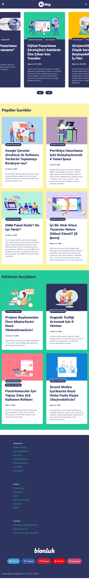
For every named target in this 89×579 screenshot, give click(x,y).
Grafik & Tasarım (57, 144)
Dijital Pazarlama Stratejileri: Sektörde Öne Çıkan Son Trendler (44, 52)
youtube (58, 561)
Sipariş (15, 496)
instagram (74, 561)
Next (48, 92)
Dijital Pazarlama (35, 40)
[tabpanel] (44, 49)
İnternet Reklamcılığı (20, 451)
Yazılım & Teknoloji (13, 385)
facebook (28, 561)
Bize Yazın (17, 504)
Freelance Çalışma (13, 311)
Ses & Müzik (17, 467)
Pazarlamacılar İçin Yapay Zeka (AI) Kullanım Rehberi (20, 395)
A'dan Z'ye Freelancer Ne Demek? (26, 533)
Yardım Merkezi (19, 488)
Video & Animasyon (20, 463)
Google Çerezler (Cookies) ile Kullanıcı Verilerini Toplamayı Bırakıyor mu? (22, 157)
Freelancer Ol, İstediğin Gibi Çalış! (25, 525)
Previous (40, 92)
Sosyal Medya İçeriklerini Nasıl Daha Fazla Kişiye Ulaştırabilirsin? (64, 393)
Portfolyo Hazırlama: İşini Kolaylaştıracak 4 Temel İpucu (66, 155)
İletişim (15, 507)
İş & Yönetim (18, 471)
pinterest (44, 561)
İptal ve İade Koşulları (21, 500)
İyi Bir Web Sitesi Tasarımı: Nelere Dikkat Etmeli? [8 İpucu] (63, 231)
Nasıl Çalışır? (18, 492)
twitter (13, 561)
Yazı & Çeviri (50, 40)
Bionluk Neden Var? (20, 529)
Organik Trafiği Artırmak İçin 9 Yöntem (62, 321)
